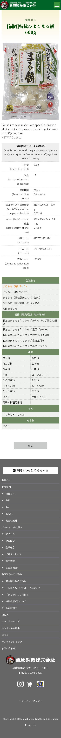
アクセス (10, 534)
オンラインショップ (12, 641)
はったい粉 (9, 385)
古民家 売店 (12, 567)
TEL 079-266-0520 (30, 673)
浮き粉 (35, 391)
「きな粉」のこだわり (17, 594)
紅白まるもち (10, 308)
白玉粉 (6, 358)
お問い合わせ (8, 648)
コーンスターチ (40, 374)
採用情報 (10, 560)
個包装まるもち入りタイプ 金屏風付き (24, 340)
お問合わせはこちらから (30, 470)
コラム (5, 635)
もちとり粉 (38, 385)
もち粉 (35, 358)
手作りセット (39, 397)
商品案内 (6, 486)
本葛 (5, 374)
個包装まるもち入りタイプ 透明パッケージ (26, 329)
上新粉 (35, 363)
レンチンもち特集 (11, 628)
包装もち (30, 280)
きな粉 (6, 369)
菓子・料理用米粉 (12, 402)
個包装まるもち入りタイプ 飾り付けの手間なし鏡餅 (30, 322)
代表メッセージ (13, 554)
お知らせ (6, 480)
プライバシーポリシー (30, 700)
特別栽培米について (16, 601)
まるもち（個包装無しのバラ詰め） (22, 297)
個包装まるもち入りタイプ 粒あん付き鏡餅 (26, 335)
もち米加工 (11, 608)
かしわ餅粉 (9, 391)
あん (30, 408)
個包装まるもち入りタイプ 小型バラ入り (25, 346)
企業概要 (10, 540)
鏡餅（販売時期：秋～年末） (30, 314)
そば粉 (35, 380)
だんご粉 (7, 363)
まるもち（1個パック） (15, 286)
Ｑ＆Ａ (5, 614)
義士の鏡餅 (11, 520)
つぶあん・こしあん (14, 414)
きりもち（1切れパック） (17, 291)
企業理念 (10, 547)
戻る (30, 446)
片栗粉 (35, 369)
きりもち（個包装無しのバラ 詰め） (22, 303)
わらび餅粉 (9, 380)
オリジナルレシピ (11, 621)
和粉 (30, 352)
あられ (30, 420)
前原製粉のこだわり (12, 574)
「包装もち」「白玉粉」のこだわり (23, 587)
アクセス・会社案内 (12, 527)
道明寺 (6, 397)
